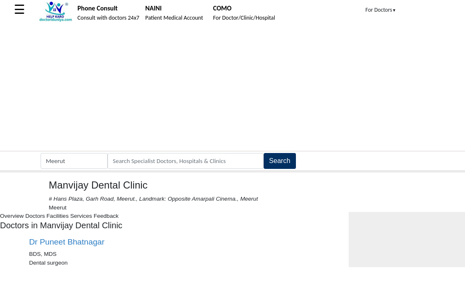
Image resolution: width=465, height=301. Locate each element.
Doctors (35, 216)
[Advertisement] (232, 88)
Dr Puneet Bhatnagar (66, 241)
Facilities (57, 216)
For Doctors (380, 9)
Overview (12, 216)
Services (81, 216)
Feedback (106, 216)
